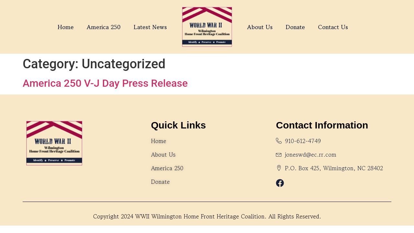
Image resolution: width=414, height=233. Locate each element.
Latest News (150, 27)
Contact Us (333, 27)
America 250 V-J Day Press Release (105, 83)
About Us (260, 27)
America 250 (104, 27)
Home (66, 27)
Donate (295, 27)
